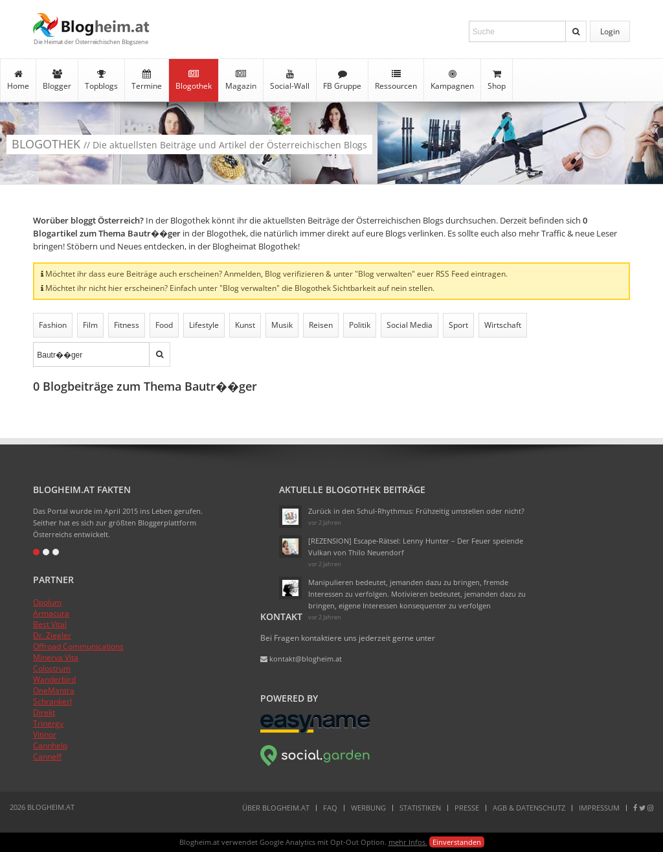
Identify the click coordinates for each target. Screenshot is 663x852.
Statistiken (420, 807)
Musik (282, 324)
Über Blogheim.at (275, 807)
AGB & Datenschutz (529, 807)
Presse (467, 807)
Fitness (126, 324)
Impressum (599, 807)
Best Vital (50, 624)
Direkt (44, 712)
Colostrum (52, 668)
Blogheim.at (91, 25)
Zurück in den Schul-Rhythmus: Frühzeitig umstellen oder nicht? (416, 511)
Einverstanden (457, 842)
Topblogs (101, 80)
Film (90, 324)
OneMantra (53, 690)
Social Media (410, 324)
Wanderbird (54, 679)
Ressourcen (396, 80)
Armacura (51, 613)
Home (18, 80)
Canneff (47, 756)
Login (610, 31)
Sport (458, 324)
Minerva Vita (55, 657)
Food (164, 324)
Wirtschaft (502, 324)
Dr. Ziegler (52, 635)
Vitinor (44, 734)
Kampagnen (452, 80)
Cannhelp (50, 745)
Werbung (368, 807)
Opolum (47, 602)
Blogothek (193, 80)
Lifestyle (204, 324)
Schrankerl (52, 701)
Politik (359, 324)
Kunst (245, 324)
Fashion (53, 324)
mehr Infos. (407, 842)
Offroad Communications (78, 646)
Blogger (57, 80)
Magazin (240, 80)
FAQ (330, 807)
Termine (146, 80)
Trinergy (48, 723)
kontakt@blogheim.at (301, 658)
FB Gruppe (342, 80)
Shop (497, 80)
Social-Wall (289, 80)
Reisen (321, 324)
